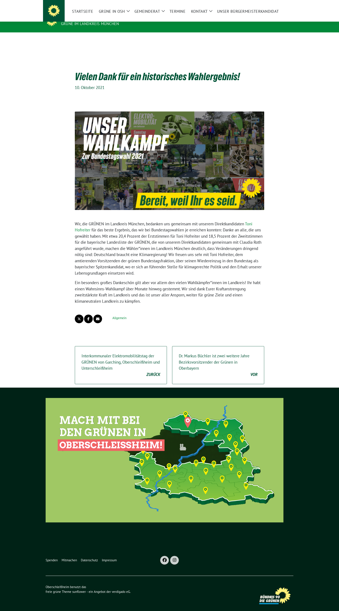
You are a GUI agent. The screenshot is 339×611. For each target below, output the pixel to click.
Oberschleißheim (82, 17)
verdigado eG (121, 585)
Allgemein (119, 311)
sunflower (79, 585)
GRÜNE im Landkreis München (90, 23)
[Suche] (279, 4)
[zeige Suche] (285, 4)
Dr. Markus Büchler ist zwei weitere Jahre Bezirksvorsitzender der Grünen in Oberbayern (218, 359)
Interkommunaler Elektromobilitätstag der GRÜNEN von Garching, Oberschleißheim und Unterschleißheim (121, 359)
